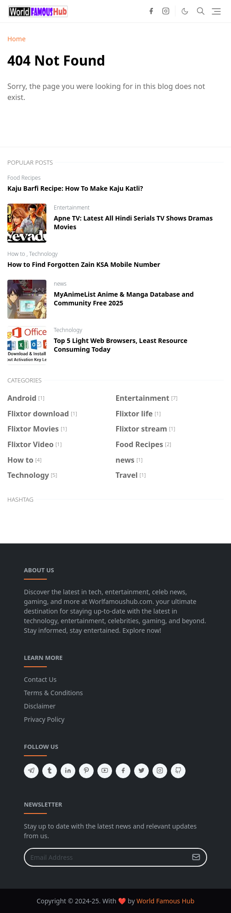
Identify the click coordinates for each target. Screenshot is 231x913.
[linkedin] (68, 771)
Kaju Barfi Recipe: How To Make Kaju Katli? (75, 188)
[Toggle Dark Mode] (184, 11)
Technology (43, 254)
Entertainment (72, 207)
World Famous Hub (165, 900)
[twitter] (141, 771)
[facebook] (151, 11)
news (60, 284)
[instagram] (165, 11)
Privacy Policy (44, 719)
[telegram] (31, 771)
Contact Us (40, 679)
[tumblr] (49, 771)
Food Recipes (23, 178)
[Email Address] (105, 857)
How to (17, 254)
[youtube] (104, 771)
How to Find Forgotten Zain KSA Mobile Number (83, 264)
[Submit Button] (196, 857)
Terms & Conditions (53, 692)
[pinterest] (86, 771)
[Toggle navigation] (216, 11)
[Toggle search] (200, 11)
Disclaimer (40, 706)
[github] (178, 771)
